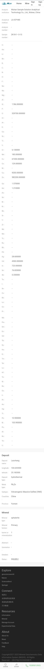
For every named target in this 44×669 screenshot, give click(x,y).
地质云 (4, 595)
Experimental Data (8, 626)
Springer (5, 585)
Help (3, 646)
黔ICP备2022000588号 (21, 660)
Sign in (33, 3)
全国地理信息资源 (8, 598)
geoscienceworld (8, 574)
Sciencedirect (7, 581)
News (4, 639)
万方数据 (5, 606)
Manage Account (8, 622)
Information (6, 615)
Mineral (28, 3)
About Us (5, 636)
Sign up (40, 3)
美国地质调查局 (7, 602)
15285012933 (33, 665)
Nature (4, 578)
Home (19, 3)
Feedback (5, 643)
